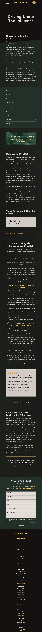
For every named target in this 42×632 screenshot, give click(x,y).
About (21, 547)
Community (21, 556)
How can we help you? (11, 512)
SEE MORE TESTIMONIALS (20, 403)
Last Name (9, 496)
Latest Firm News (21, 549)
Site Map (21, 561)
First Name (9, 492)
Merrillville (30, 447)
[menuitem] (20, 95)
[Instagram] (21, 630)
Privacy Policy (21, 563)
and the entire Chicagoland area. (17, 452)
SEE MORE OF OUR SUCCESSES (14, 234)
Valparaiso (19, 451)
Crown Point (25, 447)
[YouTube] (24, 630)
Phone (8, 500)
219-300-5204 (21, 539)
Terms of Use (21, 558)
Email (8, 504)
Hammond (8, 449)
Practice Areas (21, 551)
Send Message (20, 525)
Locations (21, 554)
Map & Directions (21, 575)
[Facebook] (18, 630)
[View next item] (9, 230)
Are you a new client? (11, 508)
